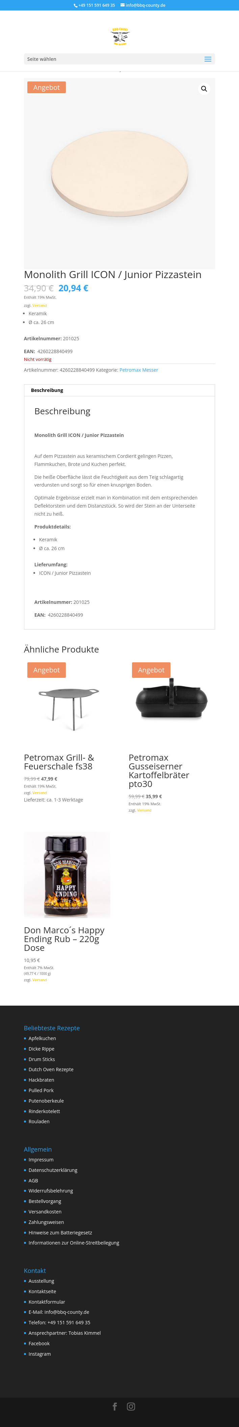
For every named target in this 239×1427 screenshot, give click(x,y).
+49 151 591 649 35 (69, 1322)
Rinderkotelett (44, 1111)
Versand (39, 305)
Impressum (41, 1159)
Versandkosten (45, 1211)
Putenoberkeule (46, 1101)
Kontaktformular (47, 1302)
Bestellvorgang (45, 1201)
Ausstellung (41, 1281)
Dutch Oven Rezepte (51, 1069)
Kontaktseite (42, 1291)
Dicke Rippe (41, 1048)
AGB (33, 1180)
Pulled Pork (41, 1090)
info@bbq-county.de (67, 1312)
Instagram (40, 1354)
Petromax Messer (139, 370)
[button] (204, 89)
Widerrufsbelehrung (51, 1190)
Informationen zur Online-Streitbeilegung (74, 1242)
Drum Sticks (42, 1059)
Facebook (39, 1343)
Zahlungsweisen (46, 1222)
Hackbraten (41, 1080)
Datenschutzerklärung (53, 1170)
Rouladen (39, 1121)
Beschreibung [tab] (47, 390)
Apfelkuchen (42, 1038)
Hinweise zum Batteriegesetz (60, 1232)
